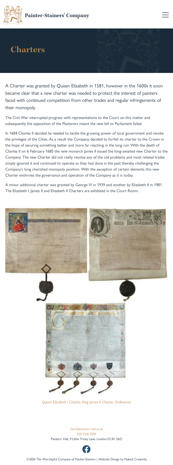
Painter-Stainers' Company (57, 15)
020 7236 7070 (86, 433)
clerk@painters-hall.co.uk (86, 428)
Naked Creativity (135, 459)
